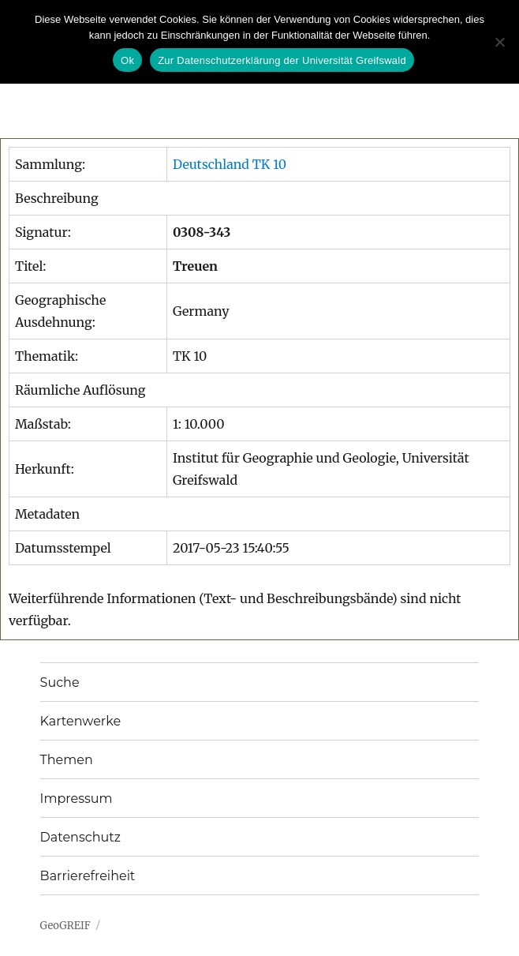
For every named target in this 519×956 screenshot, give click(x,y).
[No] (499, 42)
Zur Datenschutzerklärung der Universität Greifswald (282, 60)
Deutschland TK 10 (229, 164)
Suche (60, 682)
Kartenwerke (80, 721)
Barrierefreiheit (88, 875)
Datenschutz (80, 837)
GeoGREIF (65, 925)
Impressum (76, 798)
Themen (66, 759)
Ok (127, 60)
